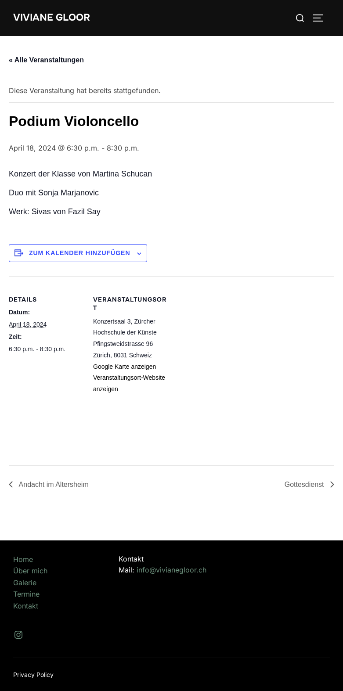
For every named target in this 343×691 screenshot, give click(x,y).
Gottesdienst (305, 484)
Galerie (24, 582)
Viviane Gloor (51, 17)
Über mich (30, 570)
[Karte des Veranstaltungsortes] (223, 367)
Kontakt (25, 605)
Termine (26, 594)
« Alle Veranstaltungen (46, 60)
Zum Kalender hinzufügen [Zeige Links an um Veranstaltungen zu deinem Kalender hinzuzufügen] (79, 252)
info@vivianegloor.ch (171, 569)
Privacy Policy (33, 674)
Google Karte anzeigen (124, 366)
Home (23, 559)
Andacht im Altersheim (53, 484)
